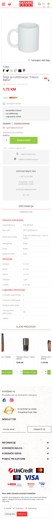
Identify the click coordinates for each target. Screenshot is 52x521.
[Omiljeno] (43, 4)
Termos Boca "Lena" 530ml (25, 358)
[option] (26, 37)
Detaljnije (7, 123)
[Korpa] (48, 6)
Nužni (8, 508)
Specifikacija (26, 206)
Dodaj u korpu (24, 140)
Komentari (26, 211)
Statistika (19, 508)
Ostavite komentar (22, 123)
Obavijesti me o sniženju (13, 132)
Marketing (32, 508)
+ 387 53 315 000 (26, 176)
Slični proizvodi (26, 326)
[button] (39, 4)
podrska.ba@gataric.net (26, 189)
